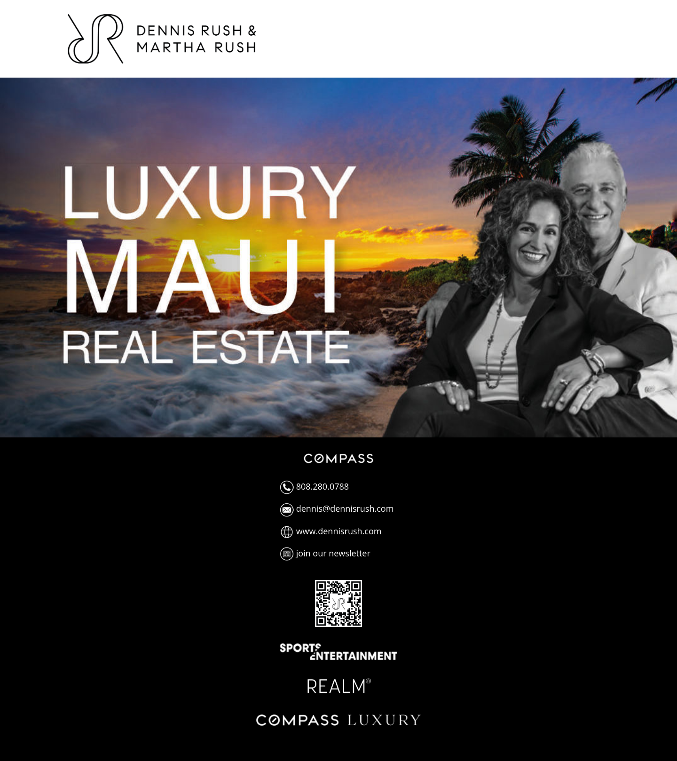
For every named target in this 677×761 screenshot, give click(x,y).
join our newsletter (325, 553)
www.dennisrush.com (330, 531)
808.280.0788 (314, 486)
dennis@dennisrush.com (337, 508)
